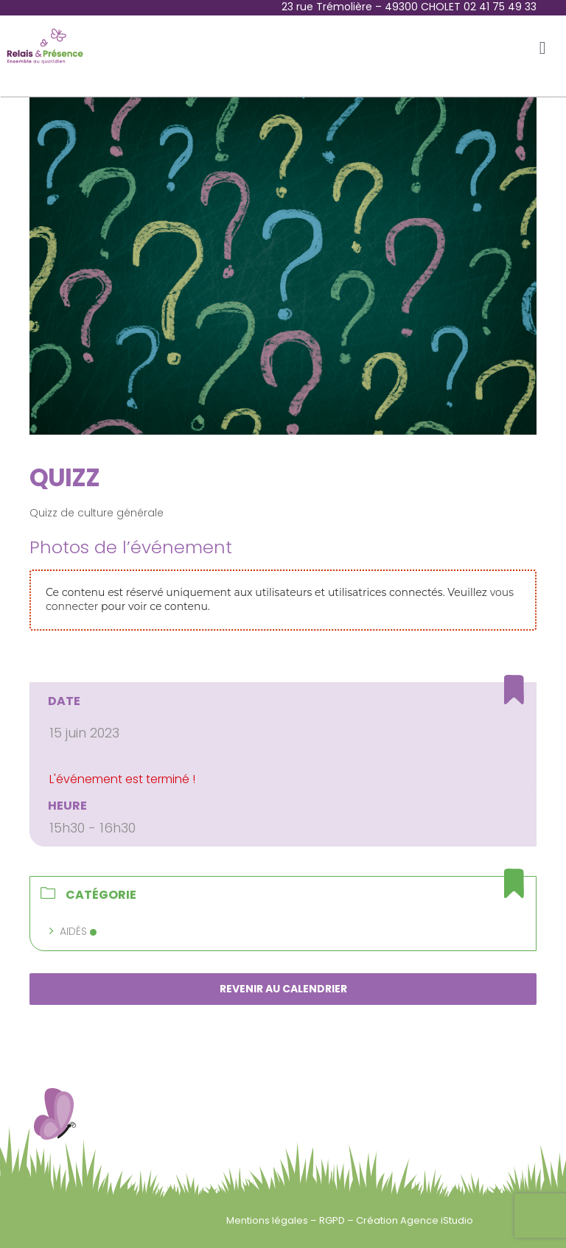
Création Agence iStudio (414, 1220)
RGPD (333, 1220)
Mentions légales (268, 1220)
